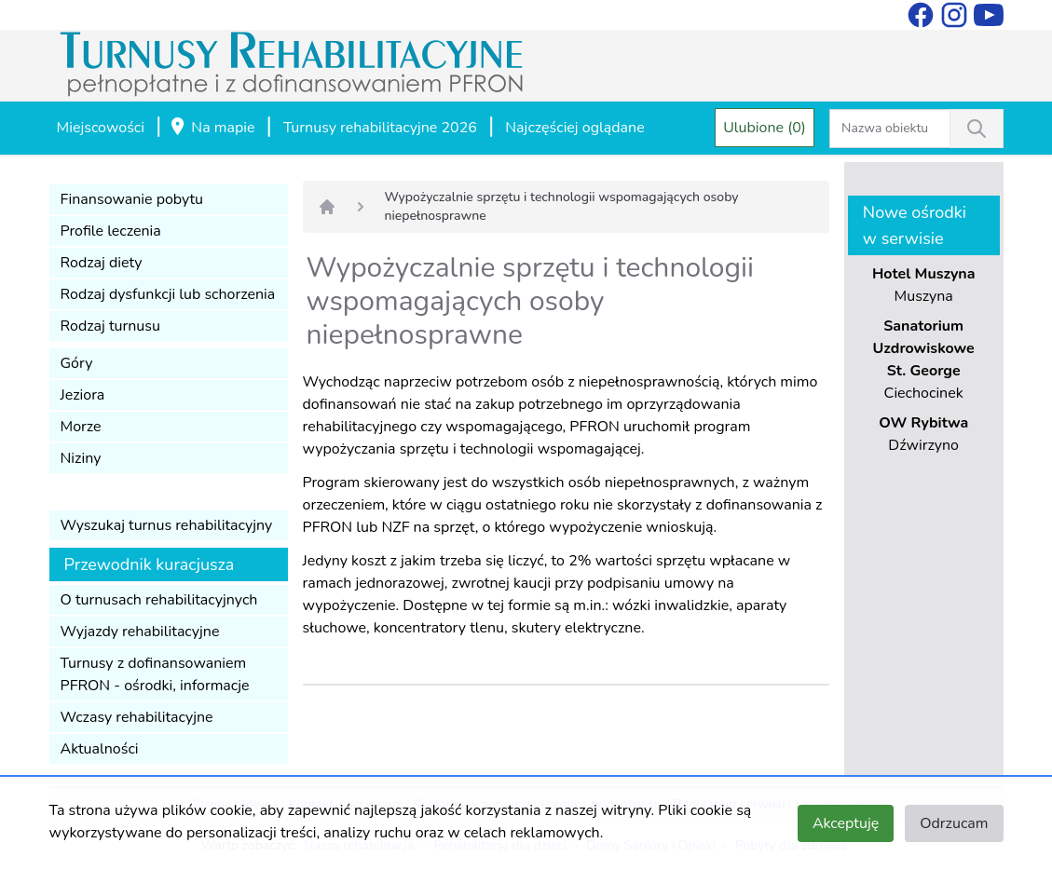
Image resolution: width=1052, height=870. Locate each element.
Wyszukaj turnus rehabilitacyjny (167, 525)
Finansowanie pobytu (132, 199)
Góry (77, 363)
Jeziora (83, 395)
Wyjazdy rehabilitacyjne (140, 631)
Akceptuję (846, 823)
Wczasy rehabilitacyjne (137, 717)
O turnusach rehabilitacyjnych (159, 600)
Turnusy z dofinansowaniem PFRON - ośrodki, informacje (155, 674)
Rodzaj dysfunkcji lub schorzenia (168, 294)
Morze (81, 426)
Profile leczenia (111, 231)
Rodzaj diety (102, 262)
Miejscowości (100, 127)
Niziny (81, 458)
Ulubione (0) (764, 127)
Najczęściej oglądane (574, 127)
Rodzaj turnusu (111, 326)
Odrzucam (954, 823)
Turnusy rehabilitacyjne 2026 (380, 127)
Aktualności (100, 749)
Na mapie (211, 128)
